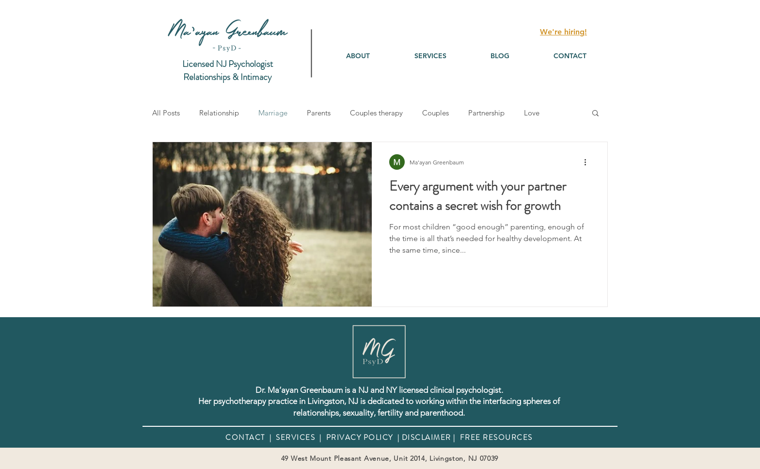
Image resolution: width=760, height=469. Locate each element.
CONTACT (245, 437)
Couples (435, 112)
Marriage (272, 112)
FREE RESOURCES (495, 437)
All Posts (166, 112)
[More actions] (588, 162)
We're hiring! (563, 31)
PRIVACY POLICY (359, 437)
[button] (430, 56)
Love (531, 112)
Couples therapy (376, 112)
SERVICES (295, 437)
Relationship (219, 112)
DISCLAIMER (426, 437)
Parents (319, 112)
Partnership (486, 112)
